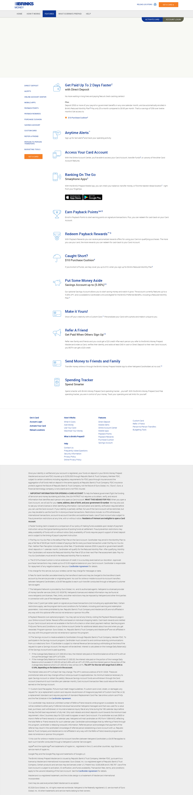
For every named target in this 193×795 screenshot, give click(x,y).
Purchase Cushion (106, 439)
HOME (19, 13)
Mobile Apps (103, 430)
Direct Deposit (104, 421)
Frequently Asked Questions (76, 450)
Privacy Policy (70, 456)
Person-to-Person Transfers (144, 426)
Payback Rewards (106, 436)
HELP (88, 13)
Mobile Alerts (103, 424)
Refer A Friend (139, 423)
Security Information (72, 453)
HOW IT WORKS (33, 13)
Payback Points (105, 433)
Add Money (69, 424)
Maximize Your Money (73, 430)
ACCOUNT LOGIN (173, 19)
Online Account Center (107, 427)
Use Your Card (70, 427)
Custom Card (138, 420)
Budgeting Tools (139, 429)
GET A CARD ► (168, 5)
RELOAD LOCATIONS (144, 4)
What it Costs (70, 421)
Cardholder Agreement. (61, 698)
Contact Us (68, 447)
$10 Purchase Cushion (77, 117)
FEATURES (49, 13)
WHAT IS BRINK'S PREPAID (70, 13)
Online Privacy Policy (72, 459)
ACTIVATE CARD (152, 19)
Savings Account (105, 442)
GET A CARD (33, 156)
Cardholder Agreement (78, 566)
